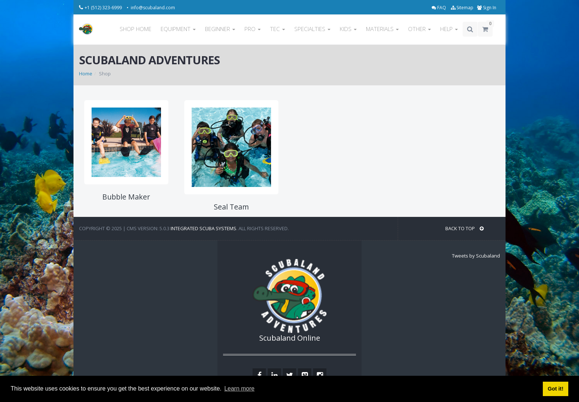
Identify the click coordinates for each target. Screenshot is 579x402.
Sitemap (462, 7)
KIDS (348, 29)
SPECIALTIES (312, 29)
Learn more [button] (239, 388)
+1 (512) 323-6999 (104, 7)
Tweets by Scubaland (476, 255)
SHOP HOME (135, 29)
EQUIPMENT (178, 29)
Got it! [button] (555, 389)
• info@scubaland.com (151, 7)
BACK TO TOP (464, 228)
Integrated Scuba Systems (203, 228)
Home (85, 73)
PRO (252, 29)
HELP (449, 29)
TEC (277, 29)
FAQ (439, 7)
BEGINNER (220, 29)
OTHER (419, 29)
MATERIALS (382, 29)
